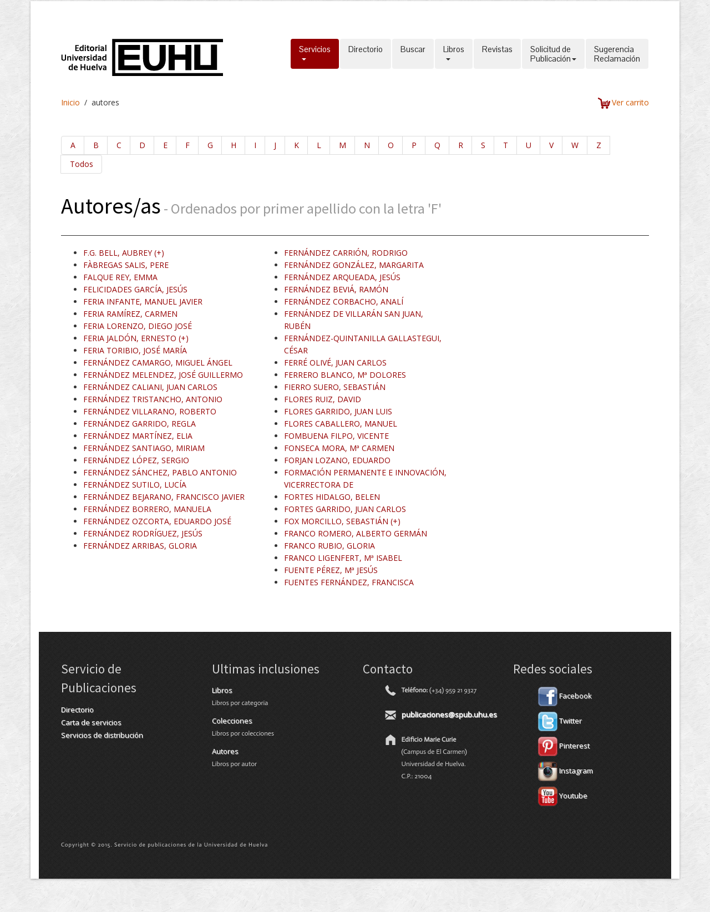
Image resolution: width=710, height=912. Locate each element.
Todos (81, 164)
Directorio (365, 54)
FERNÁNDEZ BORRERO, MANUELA (147, 509)
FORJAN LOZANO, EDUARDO (337, 460)
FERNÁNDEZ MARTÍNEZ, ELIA (137, 435)
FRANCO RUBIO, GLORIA (329, 545)
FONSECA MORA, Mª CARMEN (339, 448)
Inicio (70, 102)
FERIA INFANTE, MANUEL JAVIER (142, 301)
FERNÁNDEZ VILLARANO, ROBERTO (149, 411)
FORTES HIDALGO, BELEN (332, 497)
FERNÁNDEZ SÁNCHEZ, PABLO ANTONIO (160, 472)
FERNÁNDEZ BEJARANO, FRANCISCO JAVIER (164, 497)
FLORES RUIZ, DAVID (322, 399)
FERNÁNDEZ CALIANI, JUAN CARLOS (150, 387)
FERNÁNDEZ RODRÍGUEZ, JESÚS (142, 533)
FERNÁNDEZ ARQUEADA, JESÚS (342, 277)
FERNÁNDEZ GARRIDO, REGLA (139, 423)
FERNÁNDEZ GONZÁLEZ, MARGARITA (354, 265)
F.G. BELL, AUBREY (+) (123, 252)
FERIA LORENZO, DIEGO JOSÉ (137, 326)
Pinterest (564, 746)
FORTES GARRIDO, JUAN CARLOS (345, 509)
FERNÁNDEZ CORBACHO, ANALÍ (343, 301)
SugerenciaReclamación (617, 54)
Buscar (412, 54)
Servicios (315, 54)
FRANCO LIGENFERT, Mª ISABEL (343, 558)
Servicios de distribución (102, 735)
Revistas (497, 54)
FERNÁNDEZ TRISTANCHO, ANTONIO (152, 399)
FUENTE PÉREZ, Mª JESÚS (331, 570)
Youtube (562, 795)
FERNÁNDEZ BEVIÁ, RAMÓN (336, 289)
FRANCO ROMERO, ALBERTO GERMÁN (355, 533)
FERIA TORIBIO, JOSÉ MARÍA (135, 350)
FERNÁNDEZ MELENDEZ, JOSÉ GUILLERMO (163, 374)
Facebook (565, 696)
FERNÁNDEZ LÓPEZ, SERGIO (136, 460)
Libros (453, 54)
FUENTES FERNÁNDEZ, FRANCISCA (349, 582)
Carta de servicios (91, 722)
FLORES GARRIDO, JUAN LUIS (338, 411)
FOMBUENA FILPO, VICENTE (336, 435)
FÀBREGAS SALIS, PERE (126, 265)
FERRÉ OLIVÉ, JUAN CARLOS (335, 362)
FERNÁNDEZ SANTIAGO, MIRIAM (144, 448)
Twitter (560, 721)
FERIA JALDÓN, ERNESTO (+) (136, 338)
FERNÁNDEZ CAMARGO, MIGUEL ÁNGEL (157, 362)
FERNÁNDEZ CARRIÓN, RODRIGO (346, 252)
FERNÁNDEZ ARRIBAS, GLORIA (140, 545)
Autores (225, 751)
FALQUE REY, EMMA (120, 277)
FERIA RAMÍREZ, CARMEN (130, 313)
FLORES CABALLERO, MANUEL (340, 423)
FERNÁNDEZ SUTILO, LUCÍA (134, 484)
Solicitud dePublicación (553, 54)
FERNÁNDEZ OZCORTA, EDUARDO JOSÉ (157, 521)
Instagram (565, 771)
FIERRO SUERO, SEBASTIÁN (335, 387)
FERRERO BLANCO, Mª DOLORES (345, 374)
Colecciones (232, 721)
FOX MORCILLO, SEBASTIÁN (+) (342, 521)
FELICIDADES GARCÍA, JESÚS (135, 289)
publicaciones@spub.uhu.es (449, 715)
